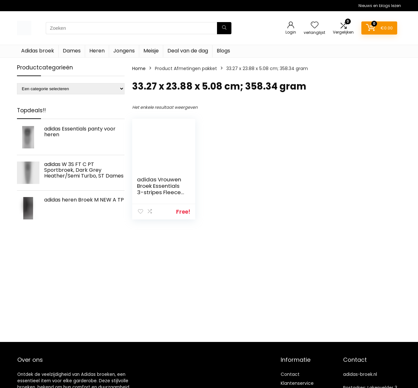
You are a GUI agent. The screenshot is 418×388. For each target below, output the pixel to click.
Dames (72, 50)
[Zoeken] (224, 28)
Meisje (151, 50)
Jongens (124, 50)
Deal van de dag (187, 50)
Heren (97, 50)
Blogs (223, 50)
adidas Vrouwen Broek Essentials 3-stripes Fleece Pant (159, 189)
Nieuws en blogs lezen (379, 5)
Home (139, 68)
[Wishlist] (314, 25)
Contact (290, 374)
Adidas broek (37, 50)
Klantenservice (297, 383)
